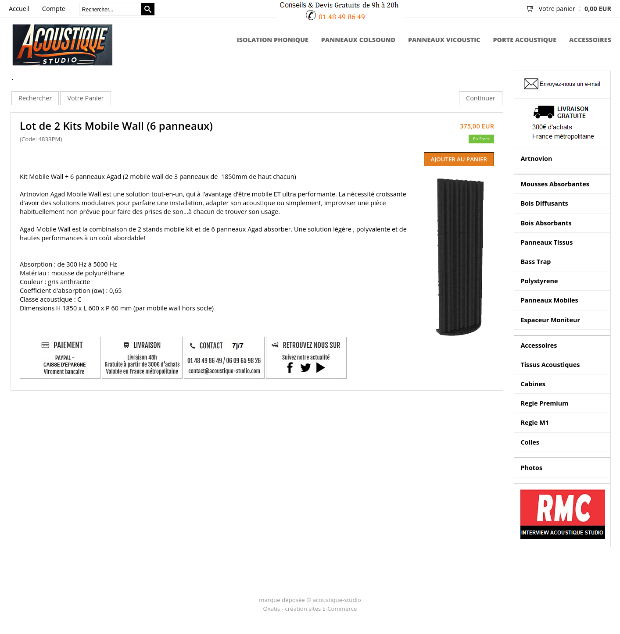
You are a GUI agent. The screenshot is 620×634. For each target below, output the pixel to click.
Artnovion (536, 158)
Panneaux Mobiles (549, 300)
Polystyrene (539, 281)
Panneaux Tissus (546, 242)
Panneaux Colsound (358, 40)
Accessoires (590, 40)
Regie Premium (544, 403)
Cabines (532, 384)
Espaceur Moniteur (550, 320)
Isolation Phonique (272, 40)
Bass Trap (535, 261)
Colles (529, 442)
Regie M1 (534, 422)
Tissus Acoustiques (550, 364)
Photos (531, 467)
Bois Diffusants (544, 203)
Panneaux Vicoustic (444, 40)
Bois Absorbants (545, 223)
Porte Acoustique (524, 40)
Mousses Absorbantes (554, 184)
